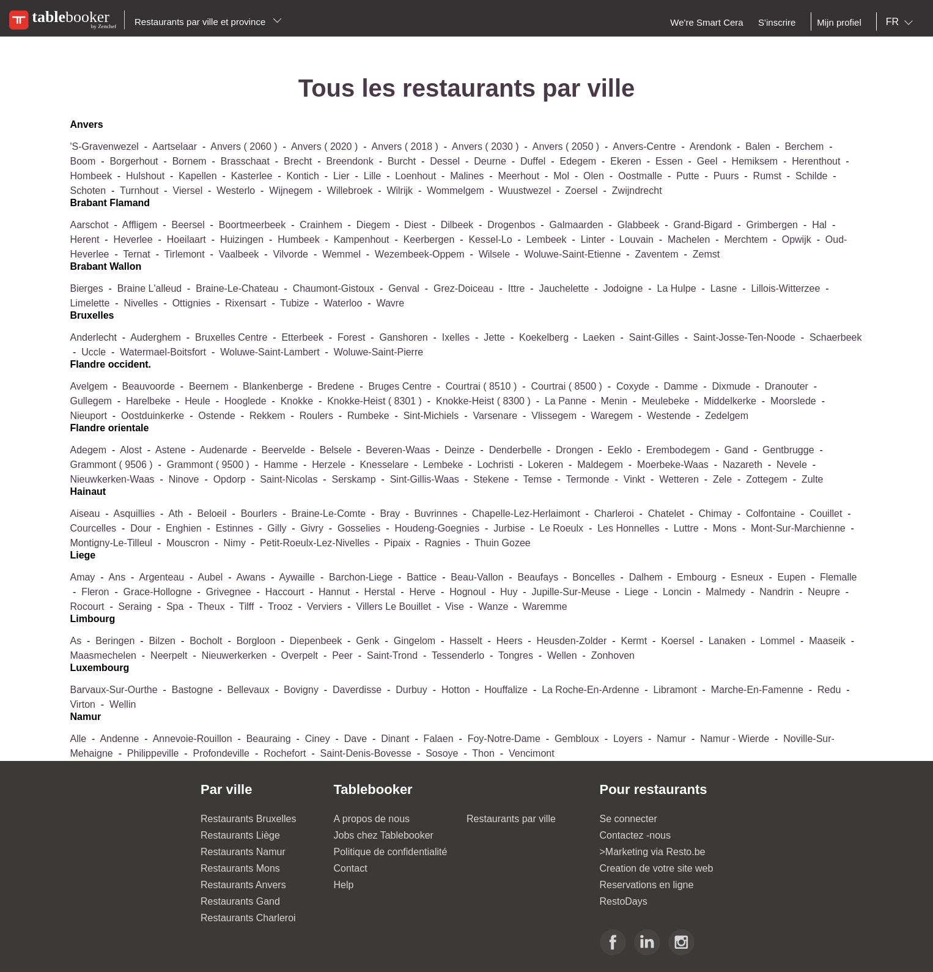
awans (251, 577)
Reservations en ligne (647, 885)
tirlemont (184, 254)
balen (757, 146)
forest (351, 337)
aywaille (297, 577)
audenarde (223, 450)
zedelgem (726, 415)
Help (344, 885)
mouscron (187, 543)
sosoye (442, 753)
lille (372, 176)
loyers (628, 738)
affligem (140, 225)
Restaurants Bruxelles (249, 819)
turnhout (139, 190)
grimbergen (772, 225)
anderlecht (93, 337)
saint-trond (392, 655)
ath (175, 513)
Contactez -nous (635, 835)
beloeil (212, 513)
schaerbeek (835, 337)
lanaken (727, 641)
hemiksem (755, 161)
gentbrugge (789, 450)
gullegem (90, 401)
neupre (823, 592)
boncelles (593, 577)
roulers (316, 415)
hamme (281, 464)
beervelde (284, 450)
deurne (490, 161)
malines (467, 176)
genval (403, 288)
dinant (395, 738)
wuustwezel (524, 190)
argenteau (162, 577)
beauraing (269, 738)
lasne (723, 288)
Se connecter (628, 819)
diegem (373, 225)
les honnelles (628, 528)
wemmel (341, 254)
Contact (350, 868)
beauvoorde (150, 386)
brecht (298, 161)
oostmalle (640, 176)
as (77, 641)
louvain (636, 239)
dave (355, 738)
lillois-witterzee (785, 288)
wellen (562, 655)
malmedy (725, 592)
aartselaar (174, 146)
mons (725, 528)
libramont (674, 689)
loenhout (415, 176)
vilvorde (290, 254)
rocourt (87, 606)
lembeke (443, 464)
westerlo (235, 190)
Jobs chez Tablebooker (383, 835)
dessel (445, 161)
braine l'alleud (149, 288)
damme (680, 386)
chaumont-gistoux (333, 288)
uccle (93, 352)
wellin (122, 704)
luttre (686, 528)
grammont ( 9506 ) (112, 464)
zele (722, 479)
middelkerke (730, 401)
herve (422, 592)
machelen (689, 239)
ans (118, 577)
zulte (813, 479)
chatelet (667, 513)
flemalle (838, 577)
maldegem (600, 464)
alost (131, 450)
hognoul (469, 592)
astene (171, 450)
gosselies (358, 528)
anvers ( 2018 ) (406, 146)
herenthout (816, 161)
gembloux (577, 738)
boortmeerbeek (252, 225)
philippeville (153, 753)
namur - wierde (734, 738)
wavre (390, 303)
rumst (767, 176)
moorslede (793, 401)
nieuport (88, 415)
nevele (791, 464)
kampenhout (361, 239)
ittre (516, 288)
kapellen (197, 176)
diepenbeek (316, 641)
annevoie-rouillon (192, 738)
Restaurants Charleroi (248, 918)
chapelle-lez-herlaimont (526, 513)
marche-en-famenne (757, 689)
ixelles (456, 337)
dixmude (731, 386)
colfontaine (770, 513)
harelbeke (148, 401)
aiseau (85, 513)
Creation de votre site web (657, 868)
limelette (91, 303)
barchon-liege (361, 577)
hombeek (92, 176)
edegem (578, 161)
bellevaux (248, 689)
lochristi (496, 464)
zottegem (766, 479)
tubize (294, 303)
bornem (189, 161)
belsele (336, 450)
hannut (334, 592)
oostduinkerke (152, 415)
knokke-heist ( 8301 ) (375, 401)
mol (561, 176)
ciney (317, 738)
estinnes (234, 528)
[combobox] (902, 22)
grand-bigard (702, 225)
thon (483, 753)
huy (510, 592)
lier (341, 176)
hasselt (465, 641)
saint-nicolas (288, 479)
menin (614, 401)
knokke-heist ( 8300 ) (484, 401)
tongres (515, 655)
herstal (380, 592)
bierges (88, 288)
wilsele (495, 254)
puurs (726, 176)
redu (829, 689)
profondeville (221, 753)
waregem (612, 415)
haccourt (284, 592)
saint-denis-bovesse (365, 753)
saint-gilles (654, 337)
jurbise (509, 528)
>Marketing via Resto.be (653, 852)
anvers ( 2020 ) (326, 146)
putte (687, 176)
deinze (459, 450)
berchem (805, 146)
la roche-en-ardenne (590, 689)
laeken (599, 337)
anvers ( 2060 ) (245, 146)
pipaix (397, 543)
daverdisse (357, 689)
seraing (137, 606)
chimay (715, 513)
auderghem (155, 337)
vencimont (532, 753)
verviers (324, 606)
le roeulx (561, 528)
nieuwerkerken (234, 655)
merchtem (745, 239)
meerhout (518, 176)
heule (197, 401)
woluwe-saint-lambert (269, 352)
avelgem (89, 386)
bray (390, 513)
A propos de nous (372, 819)
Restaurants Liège (240, 835)
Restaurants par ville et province (208, 22)
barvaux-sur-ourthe (115, 689)
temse (537, 479)
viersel (188, 190)
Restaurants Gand (240, 901)
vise (454, 606)
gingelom (416, 641)
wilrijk (400, 190)
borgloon (258, 641)
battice (422, 577)
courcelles (93, 528)
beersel (187, 225)
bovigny (301, 689)
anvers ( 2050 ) (567, 146)
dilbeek (457, 225)
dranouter (786, 386)
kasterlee (252, 176)
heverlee (133, 239)
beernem (209, 386)
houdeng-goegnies (438, 528)
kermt (635, 641)
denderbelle (517, 450)
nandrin (776, 592)
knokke (297, 401)
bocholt (206, 641)
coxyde (632, 386)
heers (509, 641)
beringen (115, 641)
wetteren (680, 479)
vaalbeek (240, 254)
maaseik (827, 641)
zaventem (656, 254)
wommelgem (455, 190)
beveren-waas (398, 450)
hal (819, 225)
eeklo (620, 450)
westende (669, 415)
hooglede (245, 401)
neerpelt (168, 655)
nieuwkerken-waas (112, 479)
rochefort (285, 753)
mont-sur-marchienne (798, 528)
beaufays (537, 577)
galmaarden (576, 225)
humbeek (298, 239)
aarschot (89, 225)
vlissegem (555, 415)
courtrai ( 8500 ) (568, 386)
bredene (336, 386)
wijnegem (290, 190)
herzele (328, 464)
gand (736, 450)
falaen (439, 738)
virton (82, 704)
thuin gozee (502, 543)
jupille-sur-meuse (571, 592)
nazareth (742, 464)
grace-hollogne (158, 592)
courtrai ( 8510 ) (483, 386)
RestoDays (623, 901)
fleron (95, 592)
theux (210, 606)
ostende (216, 415)
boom (82, 161)
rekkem (267, 415)
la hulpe (678, 288)
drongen (574, 450)
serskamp (354, 479)
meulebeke (665, 401)
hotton (455, 689)
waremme (544, 606)
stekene (491, 479)
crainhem (321, 225)
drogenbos (511, 225)
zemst (706, 254)
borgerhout (133, 161)
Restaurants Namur (243, 852)
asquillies (136, 513)
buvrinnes (437, 513)
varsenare (496, 415)
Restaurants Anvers (243, 885)
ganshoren (404, 337)
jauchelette (564, 288)
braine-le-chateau (237, 288)
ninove (184, 479)
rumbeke (368, 415)
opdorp (231, 479)
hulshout (145, 176)
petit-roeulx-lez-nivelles (316, 543)
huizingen (242, 239)
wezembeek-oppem (419, 254)
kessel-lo (490, 239)
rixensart (247, 303)
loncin (679, 592)
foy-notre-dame (504, 738)
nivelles (141, 303)
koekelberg (544, 337)
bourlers (260, 513)
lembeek (546, 239)
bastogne (192, 689)
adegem (89, 450)
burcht (402, 161)
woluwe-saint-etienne (573, 254)
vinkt (636, 479)
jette (494, 337)
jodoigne (623, 288)
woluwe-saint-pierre (378, 352)
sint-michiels (431, 415)
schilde (811, 176)
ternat (136, 254)
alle (78, 738)
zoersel (581, 190)
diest (415, 225)
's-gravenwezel (104, 146)
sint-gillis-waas (424, 479)
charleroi (614, 513)
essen (668, 161)
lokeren (545, 464)
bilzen (162, 641)
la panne (566, 401)
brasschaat (245, 161)
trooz (280, 606)
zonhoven (613, 655)
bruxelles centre (231, 337)
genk (367, 641)
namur (671, 738)
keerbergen (429, 239)
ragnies (444, 543)
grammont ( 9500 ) (210, 464)
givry (312, 528)
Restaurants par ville (511, 819)
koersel (677, 641)
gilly (276, 528)
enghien (185, 528)
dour (141, 528)
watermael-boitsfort (163, 352)
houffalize (506, 689)
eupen (792, 577)
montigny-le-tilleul (111, 543)
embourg (697, 577)
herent (85, 239)
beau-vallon (478, 577)
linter (593, 239)
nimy (236, 543)
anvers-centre (644, 146)
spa (174, 606)
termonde (588, 479)
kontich (302, 176)
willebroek (350, 190)
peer (342, 655)
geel (707, 161)
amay (82, 577)
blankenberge (273, 386)
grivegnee (230, 592)
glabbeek (640, 225)
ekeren (625, 161)
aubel (210, 577)
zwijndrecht (637, 190)
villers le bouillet (393, 606)
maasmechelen (103, 655)
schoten (88, 190)
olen (593, 176)
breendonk (349, 161)
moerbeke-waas (673, 464)
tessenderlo (458, 655)
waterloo (342, 303)
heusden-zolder (572, 641)
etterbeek (302, 337)
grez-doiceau (463, 288)
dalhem (647, 577)
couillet (827, 513)
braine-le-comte (328, 513)
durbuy (411, 689)
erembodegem (678, 450)
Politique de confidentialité (391, 852)
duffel (533, 161)
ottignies (193, 303)
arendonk (711, 146)
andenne (119, 738)
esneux (747, 577)
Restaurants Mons (240, 868)
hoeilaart (186, 239)
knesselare (384, 464)
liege (637, 592)
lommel (777, 641)
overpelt (299, 655)
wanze (494, 606)
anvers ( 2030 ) (487, 146)
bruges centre (400, 386)
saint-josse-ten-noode (744, 337)
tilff (246, 606)
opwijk (796, 239)
